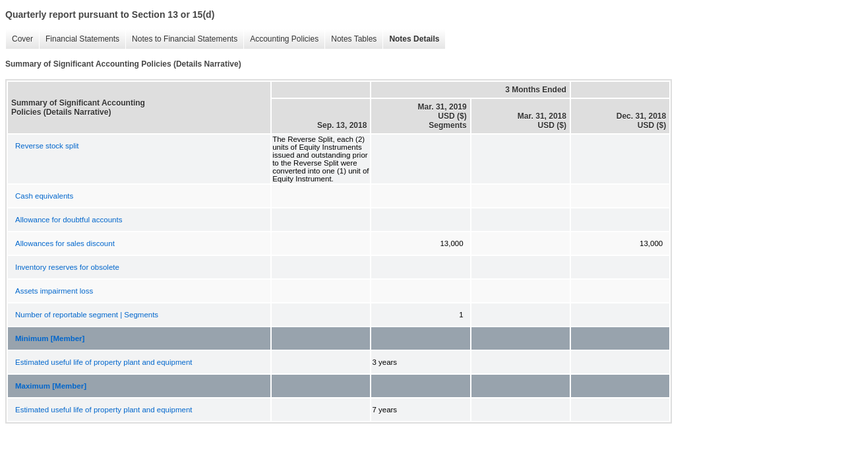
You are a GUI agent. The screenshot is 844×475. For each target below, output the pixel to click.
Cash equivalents (44, 196)
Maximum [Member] (50, 386)
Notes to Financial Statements (181, 39)
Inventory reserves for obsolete (67, 267)
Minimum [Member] (49, 338)
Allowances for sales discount (65, 243)
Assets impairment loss (54, 291)
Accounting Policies (280, 39)
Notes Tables (350, 39)
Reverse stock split (47, 146)
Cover (19, 39)
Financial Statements (79, 39)
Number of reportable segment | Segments (86, 315)
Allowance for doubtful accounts (68, 220)
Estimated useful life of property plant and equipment (104, 362)
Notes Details (410, 39)
